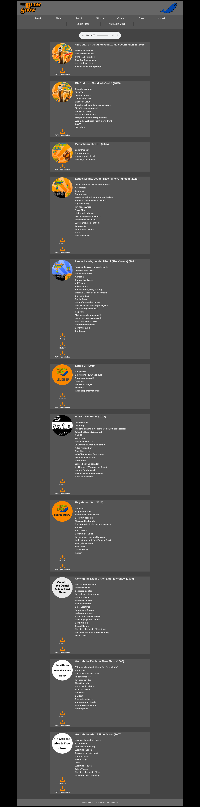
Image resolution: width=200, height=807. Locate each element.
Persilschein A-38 (84, 441)
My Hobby (80, 127)
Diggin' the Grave (84, 280)
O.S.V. (78, 124)
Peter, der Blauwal (84, 543)
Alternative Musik (117, 24)
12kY (77, 232)
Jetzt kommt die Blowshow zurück (92, 184)
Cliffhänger (80, 331)
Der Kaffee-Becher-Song (87, 302)
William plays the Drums (87, 619)
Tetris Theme (81, 769)
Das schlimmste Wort (86, 584)
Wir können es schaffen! (87, 223)
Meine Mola (81, 635)
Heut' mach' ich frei (84, 686)
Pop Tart (79, 312)
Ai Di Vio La (81, 743)
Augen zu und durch (85, 702)
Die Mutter (80, 692)
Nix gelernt (80, 371)
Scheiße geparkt (83, 89)
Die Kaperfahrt (82, 607)
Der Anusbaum (82, 597)
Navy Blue (80, 210)
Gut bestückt (81, 422)
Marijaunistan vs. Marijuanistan (91, 117)
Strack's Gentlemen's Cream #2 (91, 293)
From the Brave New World (88, 318)
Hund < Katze (82, 756)
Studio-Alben (83, 24)
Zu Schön (80, 438)
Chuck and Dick (83, 98)
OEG (77, 762)
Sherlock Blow (82, 102)
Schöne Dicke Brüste (85, 705)
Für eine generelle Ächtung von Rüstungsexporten (100, 429)
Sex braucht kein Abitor (87, 514)
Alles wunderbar (83, 448)
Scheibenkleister (83, 591)
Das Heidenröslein (84, 53)
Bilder (59, 18)
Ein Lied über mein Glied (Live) (90, 629)
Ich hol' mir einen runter (87, 594)
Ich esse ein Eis (83, 680)
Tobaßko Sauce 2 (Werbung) (89, 454)
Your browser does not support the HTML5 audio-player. (100, 35)
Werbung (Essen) (83, 750)
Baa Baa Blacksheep (85, 60)
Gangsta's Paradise (85, 57)
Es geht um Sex (83, 511)
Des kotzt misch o (84, 699)
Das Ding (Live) (83, 451)
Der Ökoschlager (83, 384)
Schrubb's (80, 546)
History (62, 347)
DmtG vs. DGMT (83, 111)
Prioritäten (80, 460)
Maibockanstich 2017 (85, 457)
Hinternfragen (82, 153)
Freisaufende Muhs (84, 613)
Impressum (114, 802)
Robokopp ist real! (84, 378)
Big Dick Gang (82, 203)
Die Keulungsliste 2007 (86, 308)
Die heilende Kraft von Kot (88, 375)
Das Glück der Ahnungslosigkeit (91, 305)
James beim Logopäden (87, 464)
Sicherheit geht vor (84, 213)
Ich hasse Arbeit (83, 207)
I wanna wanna (82, 587)
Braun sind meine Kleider (88, 616)
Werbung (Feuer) (83, 766)
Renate (78, 527)
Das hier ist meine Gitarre (88, 740)
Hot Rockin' (81, 670)
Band (38, 18)
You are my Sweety (84, 610)
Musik (79, 18)
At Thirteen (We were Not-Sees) (91, 467)
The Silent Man (82, 683)
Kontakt (162, 18)
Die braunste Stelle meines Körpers (93, 524)
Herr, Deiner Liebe (84, 63)
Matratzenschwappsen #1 (88, 216)
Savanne (79, 381)
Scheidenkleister (83, 600)
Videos (120, 18)
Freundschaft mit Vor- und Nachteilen (94, 197)
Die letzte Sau (82, 296)
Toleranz (79, 387)
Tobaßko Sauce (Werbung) (88, 432)
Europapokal (81, 708)
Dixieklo (79, 435)
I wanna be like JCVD (85, 219)
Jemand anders (83, 95)
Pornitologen (81, 194)
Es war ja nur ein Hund (86, 753)
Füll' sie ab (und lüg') (85, 746)
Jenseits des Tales (84, 270)
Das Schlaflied (82, 235)
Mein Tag (79, 92)
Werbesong (81, 759)
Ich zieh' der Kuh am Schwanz (90, 537)
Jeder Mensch (82, 150)
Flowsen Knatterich (85, 521)
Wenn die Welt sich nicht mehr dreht (93, 121)
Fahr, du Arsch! (83, 689)
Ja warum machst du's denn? (90, 445)
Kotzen (78, 553)
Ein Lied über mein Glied (87, 772)
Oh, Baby (79, 425)
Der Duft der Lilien (84, 534)
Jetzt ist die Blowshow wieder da (91, 267)
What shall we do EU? (86, 321)
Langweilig (80, 226)
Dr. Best (79, 696)
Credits (62, 242)
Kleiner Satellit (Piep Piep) (88, 66)
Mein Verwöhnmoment (86, 108)
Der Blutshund (82, 328)
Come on (79, 508)
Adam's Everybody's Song (88, 289)
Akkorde (100, 18)
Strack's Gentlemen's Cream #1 (91, 200)
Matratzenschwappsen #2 (88, 315)
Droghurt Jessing (84, 518)
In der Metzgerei (83, 677)
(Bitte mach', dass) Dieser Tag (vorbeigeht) (96, 667)
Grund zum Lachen (84, 229)
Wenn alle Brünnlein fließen (89, 473)
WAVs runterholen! (62, 73)
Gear (141, 18)
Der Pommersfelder (85, 324)
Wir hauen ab (81, 549)
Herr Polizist (81, 530)
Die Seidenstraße (83, 273)
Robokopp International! (87, 391)
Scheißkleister (82, 626)
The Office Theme (84, 50)
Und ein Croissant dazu (87, 673)
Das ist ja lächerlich (85, 159)
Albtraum (79, 277)
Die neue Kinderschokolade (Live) (92, 632)
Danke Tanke (81, 299)
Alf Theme (80, 283)
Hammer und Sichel (85, 156)
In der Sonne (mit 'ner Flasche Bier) (93, 540)
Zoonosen (80, 191)
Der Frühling (81, 623)
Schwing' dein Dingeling (87, 775)
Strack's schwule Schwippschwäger (93, 105)
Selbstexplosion (83, 603)
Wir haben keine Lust (85, 114)
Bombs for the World (85, 470)
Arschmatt (80, 188)
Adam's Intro (81, 286)
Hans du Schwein (84, 476)
